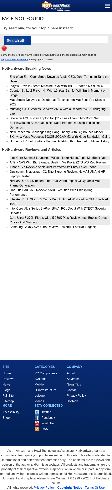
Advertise (73, 379)
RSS (45, 428)
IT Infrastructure (45, 390)
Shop (6, 417)
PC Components (46, 373)
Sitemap (8, 401)
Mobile (39, 384)
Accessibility (11, 412)
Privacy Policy (76, 395)
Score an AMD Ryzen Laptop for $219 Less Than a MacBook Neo (54, 118)
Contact (72, 390)
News (6, 384)
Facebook (48, 417)
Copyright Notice (69, 487)
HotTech (72, 401)
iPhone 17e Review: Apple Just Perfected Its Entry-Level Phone (53, 167)
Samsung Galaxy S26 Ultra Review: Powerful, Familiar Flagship (53, 227)
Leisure (40, 395)
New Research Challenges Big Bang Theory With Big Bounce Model (56, 132)
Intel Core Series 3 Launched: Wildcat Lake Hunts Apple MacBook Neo (58, 157)
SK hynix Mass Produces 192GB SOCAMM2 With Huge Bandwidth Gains (60, 136)
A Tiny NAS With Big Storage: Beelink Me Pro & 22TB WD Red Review (58, 162)
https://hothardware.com (14, 59)
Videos (39, 401)
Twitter (46, 412)
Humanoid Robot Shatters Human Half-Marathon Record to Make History (59, 141)
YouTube (48, 423)
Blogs (6, 390)
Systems (40, 379)
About (71, 373)
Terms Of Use (95, 487)
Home (7, 373)
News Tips (74, 384)
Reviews (8, 379)
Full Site (8, 395)
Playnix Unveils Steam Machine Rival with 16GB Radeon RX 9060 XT (57, 86)
